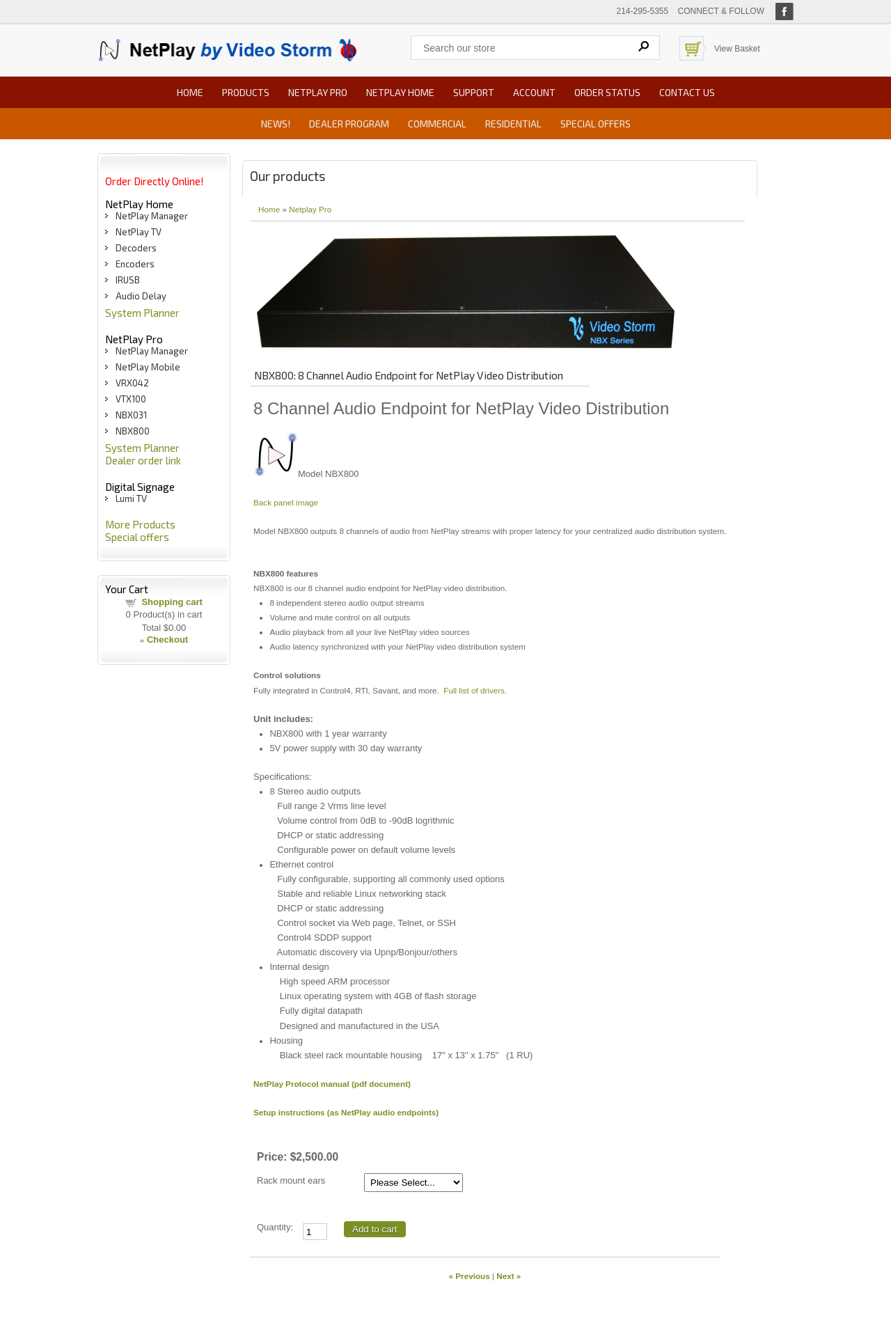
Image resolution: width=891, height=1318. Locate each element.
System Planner (142, 312)
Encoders (135, 263)
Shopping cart (171, 602)
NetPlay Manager (152, 215)
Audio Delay (141, 295)
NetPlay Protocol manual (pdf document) (332, 1083)
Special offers (595, 124)
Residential (513, 124)
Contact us (687, 92)
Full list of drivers (474, 690)
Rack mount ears (291, 1180)
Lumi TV (131, 498)
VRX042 (132, 383)
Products (245, 92)
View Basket (737, 49)
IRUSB (128, 279)
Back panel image (285, 502)
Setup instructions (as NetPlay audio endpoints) (346, 1112)
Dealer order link (143, 460)
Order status (607, 92)
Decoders (136, 247)
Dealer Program (349, 124)
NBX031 (131, 415)
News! (275, 124)
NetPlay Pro (317, 92)
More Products (140, 524)
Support (473, 92)
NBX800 (133, 431)
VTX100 (131, 399)
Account (534, 92)
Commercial (437, 124)
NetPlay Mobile (148, 366)
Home (190, 92)
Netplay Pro (310, 209)
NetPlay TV (138, 231)
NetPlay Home (400, 92)
